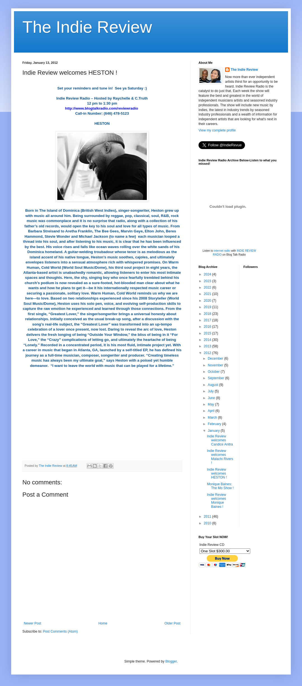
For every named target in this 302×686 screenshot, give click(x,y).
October (214, 372)
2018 (208, 314)
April (211, 411)
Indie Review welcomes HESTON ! (217, 474)
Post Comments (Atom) (60, 631)
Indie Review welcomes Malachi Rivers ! (220, 457)
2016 (208, 327)
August (213, 385)
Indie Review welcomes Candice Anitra (220, 440)
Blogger (171, 661)
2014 (208, 340)
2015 (208, 333)
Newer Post (32, 623)
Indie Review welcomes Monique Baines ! (216, 501)
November (216, 365)
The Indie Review (87, 27)
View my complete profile (217, 130)
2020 (208, 301)
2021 (208, 294)
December (216, 358)
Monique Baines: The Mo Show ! (220, 486)
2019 (208, 307)
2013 (208, 346)
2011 (208, 516)
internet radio (222, 250)
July (211, 391)
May (211, 404)
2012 (208, 353)
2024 (208, 274)
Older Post (172, 623)
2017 (208, 320)
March (213, 417)
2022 (208, 287)
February (215, 424)
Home (102, 623)
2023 (208, 281)
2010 (208, 523)
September (216, 378)
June (212, 398)
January (214, 431)
